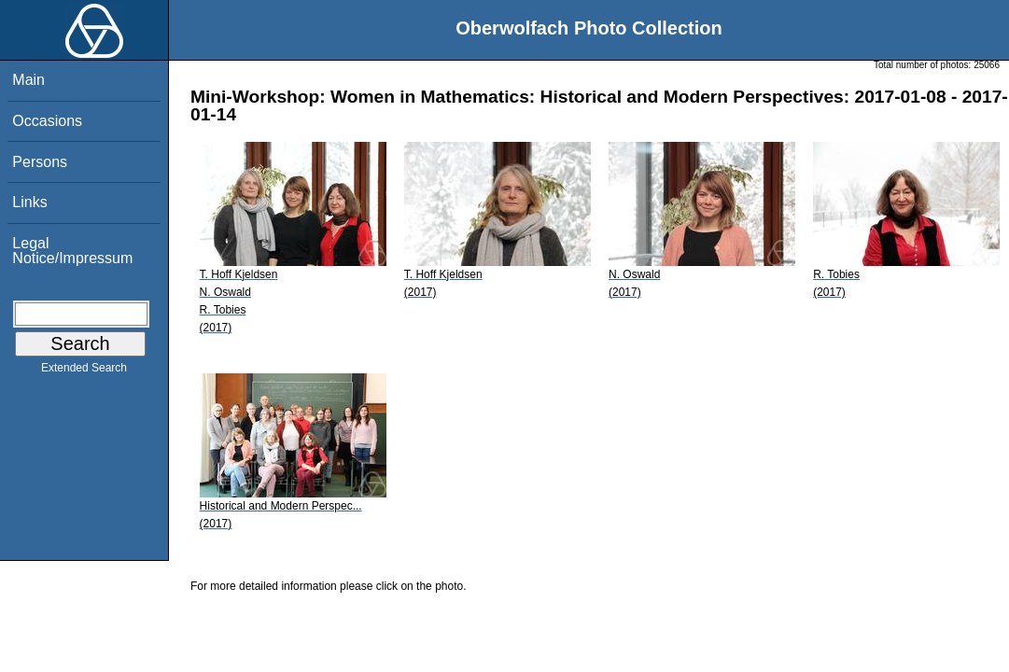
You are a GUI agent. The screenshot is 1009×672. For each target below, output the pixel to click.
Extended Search (84, 371)
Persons (39, 162)
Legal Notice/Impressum (72, 250)
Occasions (47, 121)
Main (28, 80)
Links (29, 202)
